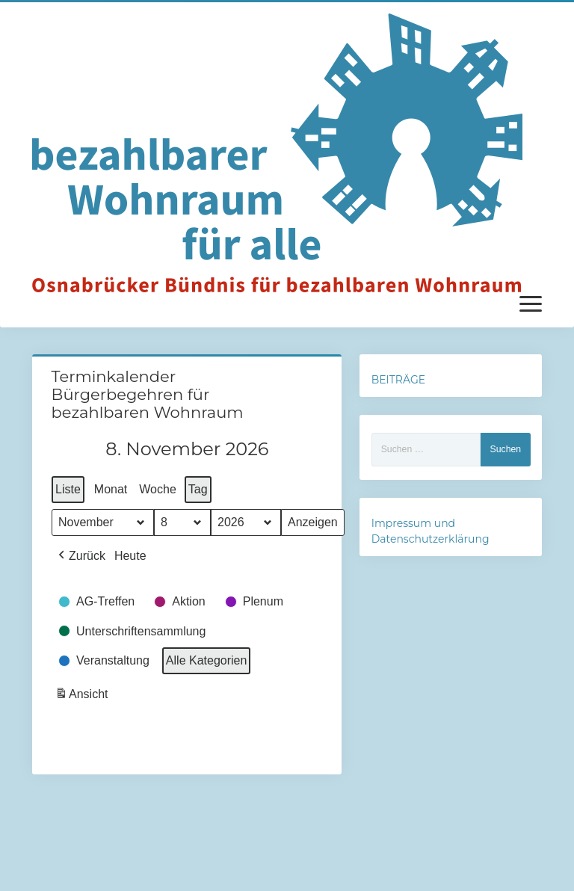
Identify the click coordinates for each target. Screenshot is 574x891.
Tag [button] (197, 489)
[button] (80, 556)
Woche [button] (157, 489)
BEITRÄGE (398, 379)
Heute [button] (130, 555)
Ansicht (83, 696)
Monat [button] (109, 489)
